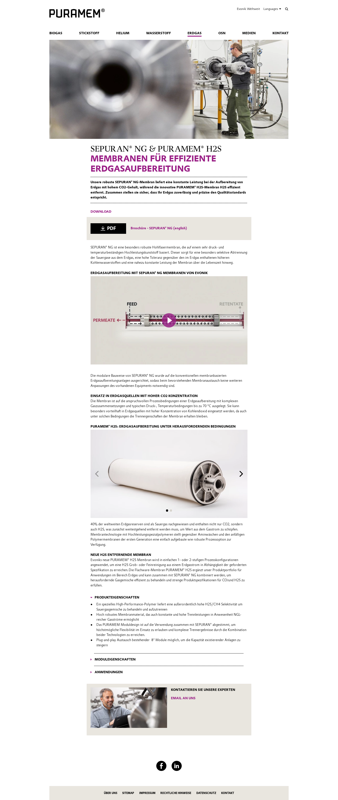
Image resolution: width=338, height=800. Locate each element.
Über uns (110, 793)
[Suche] (287, 9)
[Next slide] (241, 474)
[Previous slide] (97, 474)
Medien (249, 33)
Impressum (147, 793)
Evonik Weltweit (248, 9)
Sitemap (128, 793)
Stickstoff (89, 33)
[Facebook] (161, 766)
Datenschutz (206, 793)
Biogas (55, 33)
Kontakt (280, 33)
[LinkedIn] (177, 766)
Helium (122, 33)
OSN (221, 33)
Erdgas (195, 33)
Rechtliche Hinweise (175, 793)
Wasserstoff (158, 33)
